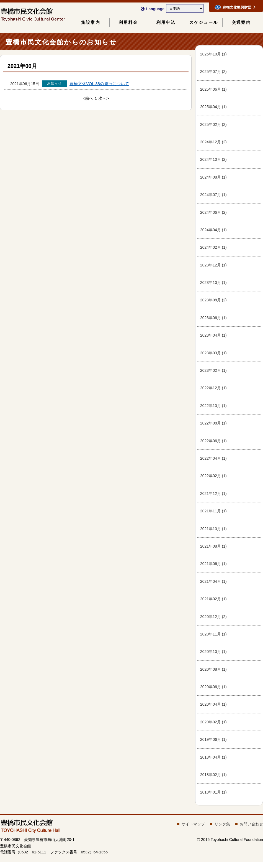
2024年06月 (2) (213, 212)
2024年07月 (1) (213, 194)
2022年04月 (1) (213, 458)
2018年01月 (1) (213, 792)
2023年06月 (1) (213, 318)
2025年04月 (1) (213, 107)
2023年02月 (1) (213, 370)
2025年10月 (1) (213, 54)
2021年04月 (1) (213, 581)
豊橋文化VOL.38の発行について (99, 84)
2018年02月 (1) (213, 774)
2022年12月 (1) (213, 388)
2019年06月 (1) (213, 739)
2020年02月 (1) (213, 722)
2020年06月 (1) (213, 687)
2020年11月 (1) (213, 634)
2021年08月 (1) (213, 546)
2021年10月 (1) (213, 529)
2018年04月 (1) (213, 757)
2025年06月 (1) (213, 89)
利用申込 (166, 22)
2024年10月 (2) (213, 159)
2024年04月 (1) (213, 230)
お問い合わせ (251, 824)
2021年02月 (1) (213, 599)
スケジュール (203, 22)
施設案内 (90, 22)
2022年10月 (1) (213, 405)
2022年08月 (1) (213, 423)
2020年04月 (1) (213, 704)
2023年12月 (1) (213, 265)
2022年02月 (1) (213, 476)
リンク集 (222, 824)
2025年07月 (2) (213, 71)
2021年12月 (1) (213, 493)
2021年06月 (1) (213, 563)
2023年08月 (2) (213, 300)
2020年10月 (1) (213, 651)
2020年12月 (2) (213, 616)
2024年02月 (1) (213, 247)
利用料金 (128, 22)
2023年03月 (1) (213, 353)
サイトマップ (193, 824)
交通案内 (241, 22)
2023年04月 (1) (213, 335)
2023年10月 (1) (213, 282)
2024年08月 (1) (213, 177)
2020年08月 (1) (213, 669)
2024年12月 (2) (213, 142)
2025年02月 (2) (213, 124)
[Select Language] (184, 8)
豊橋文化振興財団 (235, 7)
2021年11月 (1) (213, 511)
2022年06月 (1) (213, 441)
